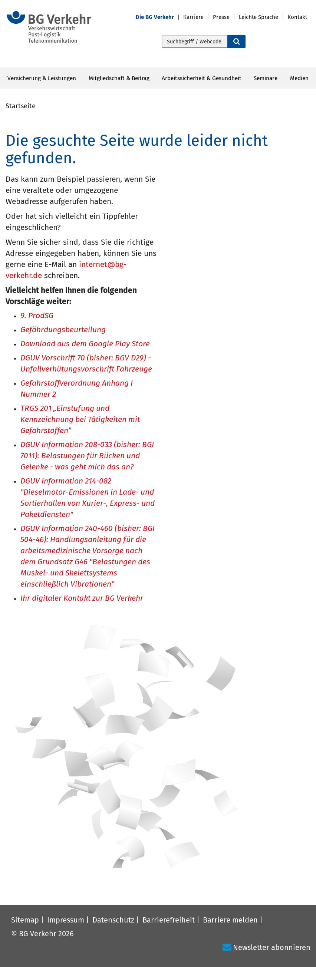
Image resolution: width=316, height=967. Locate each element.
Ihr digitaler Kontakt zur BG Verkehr (81, 599)
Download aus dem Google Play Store (85, 344)
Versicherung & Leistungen (41, 78)
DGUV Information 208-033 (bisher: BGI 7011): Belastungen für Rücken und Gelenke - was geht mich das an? (87, 456)
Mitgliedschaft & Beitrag (119, 78)
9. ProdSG (36, 316)
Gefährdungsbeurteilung (63, 330)
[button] (159, 17)
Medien (299, 78)
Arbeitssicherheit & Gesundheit (201, 78)
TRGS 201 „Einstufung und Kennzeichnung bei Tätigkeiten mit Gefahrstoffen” (80, 420)
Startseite (21, 106)
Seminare (265, 78)
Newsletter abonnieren (271, 947)
